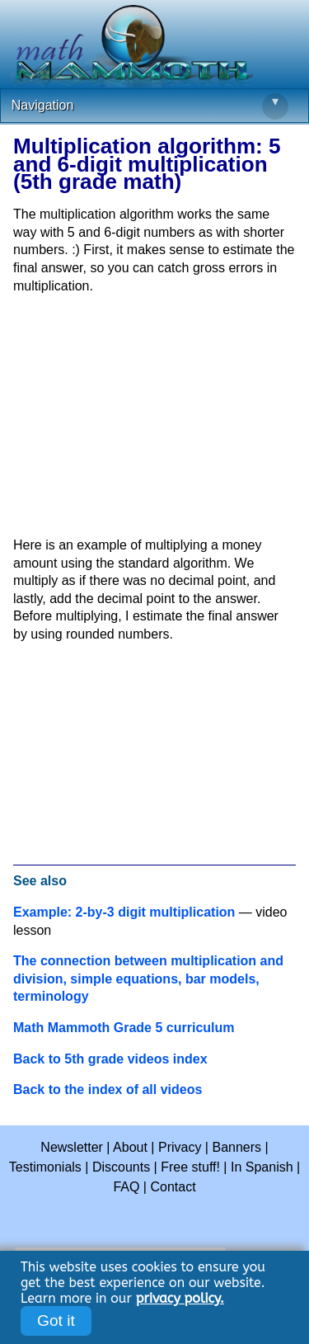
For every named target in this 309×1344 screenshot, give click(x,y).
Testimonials (45, 1167)
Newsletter (71, 1147)
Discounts (121, 1167)
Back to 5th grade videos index (110, 1059)
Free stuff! (190, 1167)
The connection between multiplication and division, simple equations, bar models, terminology (148, 978)
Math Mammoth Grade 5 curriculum (124, 1028)
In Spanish (262, 1167)
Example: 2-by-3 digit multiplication (124, 912)
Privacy (179, 1147)
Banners (236, 1147)
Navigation (150, 106)
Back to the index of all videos (107, 1089)
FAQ (126, 1187)
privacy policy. (180, 1298)
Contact (172, 1187)
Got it (56, 1320)
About (130, 1147)
